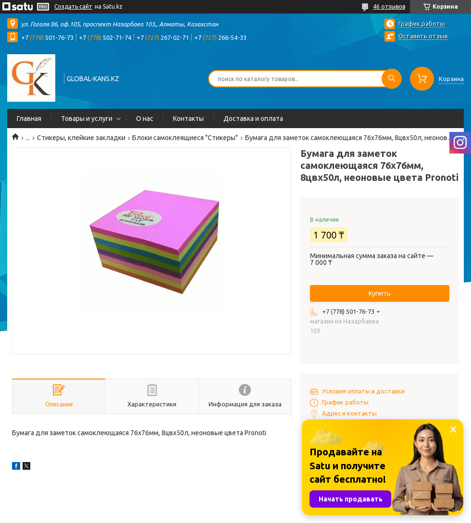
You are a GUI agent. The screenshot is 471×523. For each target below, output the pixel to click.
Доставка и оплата (253, 118)
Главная (29, 118)
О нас (144, 118)
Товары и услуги (86, 118)
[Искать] (392, 79)
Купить (380, 293)
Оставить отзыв (423, 36)
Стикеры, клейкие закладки (81, 138)
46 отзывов (389, 6)
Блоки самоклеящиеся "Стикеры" (185, 138)
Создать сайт (73, 6)
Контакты (188, 118)
